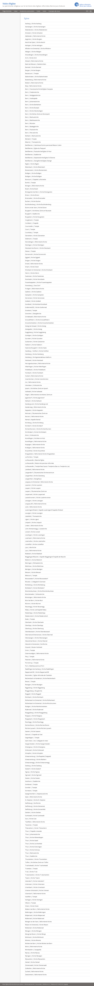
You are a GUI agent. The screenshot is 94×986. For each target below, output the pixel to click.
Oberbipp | (34, 625)
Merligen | (33, 569)
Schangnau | (35, 747)
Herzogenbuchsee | (37, 363)
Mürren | (33, 603)
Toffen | (36, 862)
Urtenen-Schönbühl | (37, 890)
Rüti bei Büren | (37, 725)
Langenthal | (35, 476)
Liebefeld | (33, 516)
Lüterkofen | (35, 541)
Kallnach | (33, 401)
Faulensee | (34, 276)
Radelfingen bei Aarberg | (39, 669)
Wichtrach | (34, 937)
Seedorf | (33, 769)
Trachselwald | (36, 865)
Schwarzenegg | (37, 763)
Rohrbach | (34, 697)
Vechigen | (34, 900)
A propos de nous (54, 11)
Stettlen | (33, 812)
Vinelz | (31, 906)
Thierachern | (36, 828)
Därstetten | (35, 236)
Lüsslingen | (35, 535)
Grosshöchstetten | (39, 323)
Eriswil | (34, 264)
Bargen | (32, 70)
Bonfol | (30, 183)
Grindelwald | (35, 317)
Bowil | (31, 189)
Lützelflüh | (34, 544)
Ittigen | (38, 395)
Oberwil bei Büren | (36, 641)
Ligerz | (32, 519)
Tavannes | (31, 825)
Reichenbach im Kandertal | (40, 678)
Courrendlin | (32, 226)
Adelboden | (35, 36)
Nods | (30, 619)
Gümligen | (34, 335)
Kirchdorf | (34, 426)
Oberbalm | (34, 622)
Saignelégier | (32, 738)
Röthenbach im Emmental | (40, 700)
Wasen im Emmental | (36, 925)
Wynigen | (33, 956)
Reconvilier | (38, 675)
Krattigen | (35, 448)
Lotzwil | (32, 532)
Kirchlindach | (35, 432)
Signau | (32, 772)
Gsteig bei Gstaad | (35, 326)
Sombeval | (31, 784)
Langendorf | (39, 473)
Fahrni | (32, 273)
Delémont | (31, 239)
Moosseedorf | (36, 579)
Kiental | (32, 420)
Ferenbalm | (34, 279)
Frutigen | (34, 289)
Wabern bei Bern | (37, 909)
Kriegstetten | (40, 454)
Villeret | (30, 903)
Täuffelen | (35, 822)
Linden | (34, 526)
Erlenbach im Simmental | (38, 270)
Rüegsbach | (35, 719)
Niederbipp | (35, 613)
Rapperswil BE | (37, 672)
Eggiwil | (32, 257)
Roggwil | (33, 694)
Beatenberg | (35, 80)
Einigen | (32, 261)
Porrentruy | (31, 663)
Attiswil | (34, 61)
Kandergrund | (36, 404)
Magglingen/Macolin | (45, 557)
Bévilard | (31, 139)
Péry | (29, 657)
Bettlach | (33, 136)
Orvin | (30, 650)
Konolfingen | (35, 438)
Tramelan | (31, 869)
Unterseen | (34, 884)
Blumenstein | (36, 170)
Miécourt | (31, 575)
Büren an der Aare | (36, 207)
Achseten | (34, 33)
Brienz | (32, 195)
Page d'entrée (7, 11)
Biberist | (33, 142)
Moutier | (35, 582)
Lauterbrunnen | (38, 497)
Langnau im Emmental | (39, 482)
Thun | (33, 831)
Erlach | (32, 267)
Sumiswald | (34, 816)
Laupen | (33, 488)
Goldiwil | (33, 301)
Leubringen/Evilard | (44, 510)
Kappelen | (34, 410)
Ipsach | (36, 388)
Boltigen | (33, 176)
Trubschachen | (37, 875)
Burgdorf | (38, 211)
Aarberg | (33, 24)
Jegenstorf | (34, 398)
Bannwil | (33, 67)
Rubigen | (36, 706)
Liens (44, 11)
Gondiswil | (36, 304)
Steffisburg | (33, 803)
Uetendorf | (34, 881)
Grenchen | (33, 314)
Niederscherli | (36, 616)
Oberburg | (34, 628)
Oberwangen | (36, 638)
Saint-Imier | (36, 741)
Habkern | (33, 345)
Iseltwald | (33, 391)
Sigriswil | (33, 775)
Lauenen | (33, 485)
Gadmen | (33, 292)
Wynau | (32, 953)
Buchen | (33, 201)
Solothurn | (32, 781)
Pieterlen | (34, 660)
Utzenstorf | (35, 893)
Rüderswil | (34, 710)
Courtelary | (31, 232)
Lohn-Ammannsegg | (36, 529)
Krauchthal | (35, 451)
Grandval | (31, 310)
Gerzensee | (34, 298)
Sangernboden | (37, 744)
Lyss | (30, 547)
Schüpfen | (34, 753)
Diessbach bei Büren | (38, 248)
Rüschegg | (34, 722)
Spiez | (33, 797)
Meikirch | (33, 560)
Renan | (30, 681)
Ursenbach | (35, 887)
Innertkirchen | (36, 379)
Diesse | (30, 251)
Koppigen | (35, 444)
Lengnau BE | (35, 504)
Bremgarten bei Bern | (38, 192)
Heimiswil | (34, 360)
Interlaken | (33, 385)
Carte (38, 11)
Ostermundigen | (37, 653)
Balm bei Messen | (35, 64)
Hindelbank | (35, 370)
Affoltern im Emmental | (38, 48)
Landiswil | (34, 469)
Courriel (66, 984)
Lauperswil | (35, 494)
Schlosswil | (34, 750)
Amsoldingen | (36, 55)
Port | (34, 666)
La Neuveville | (34, 460)
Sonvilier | (31, 787)
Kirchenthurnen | (38, 429)
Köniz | (32, 435)
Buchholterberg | (38, 204)
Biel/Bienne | (43, 145)
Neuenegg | (34, 607)
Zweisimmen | (36, 975)
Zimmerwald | (35, 965)
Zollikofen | (35, 968)
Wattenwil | (34, 928)
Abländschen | (36, 30)
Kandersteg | (35, 407)
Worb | (33, 946)
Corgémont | (32, 220)
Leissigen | (34, 501)
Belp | (33, 86)
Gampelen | (34, 295)
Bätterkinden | (36, 77)
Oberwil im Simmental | (36, 644)
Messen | (33, 572)
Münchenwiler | (34, 594)
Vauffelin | (31, 897)
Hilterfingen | (35, 367)
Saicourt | (33, 734)
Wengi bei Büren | (35, 934)
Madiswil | (33, 554)
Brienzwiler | (35, 198)
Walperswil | (35, 915)
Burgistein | (34, 217)
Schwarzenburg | (38, 756)
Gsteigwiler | (33, 329)
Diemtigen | (34, 245)
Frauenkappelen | (38, 282)
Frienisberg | (32, 285)
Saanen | (32, 731)
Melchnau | (34, 566)
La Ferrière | (31, 457)
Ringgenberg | (33, 691)
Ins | (33, 382)
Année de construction (27, 11)
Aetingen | (33, 45)
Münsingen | (35, 597)
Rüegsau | (33, 716)
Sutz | (30, 819)
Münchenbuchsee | (39, 591)
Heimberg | (34, 354)
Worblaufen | (33, 950)
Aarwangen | (35, 27)
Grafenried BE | (36, 307)
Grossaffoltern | (37, 320)
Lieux (15, 11)
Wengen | (33, 931)
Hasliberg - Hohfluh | (37, 351)
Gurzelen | (33, 338)
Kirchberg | (34, 423)
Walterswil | (34, 918)
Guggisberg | (35, 332)
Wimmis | (33, 940)
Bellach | (34, 83)
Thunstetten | (36, 859)
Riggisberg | (35, 688)
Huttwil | (34, 376)
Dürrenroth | (35, 254)
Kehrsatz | (36, 413)
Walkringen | (35, 912)
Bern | (39, 89)
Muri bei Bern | (34, 600)
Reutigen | (33, 685)
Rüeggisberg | (36, 713)
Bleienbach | (35, 167)
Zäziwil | (32, 962)
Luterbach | (35, 538)
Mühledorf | (34, 588)
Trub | (31, 872)
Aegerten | (33, 39)
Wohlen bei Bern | (38, 943)
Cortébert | (31, 223)
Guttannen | (35, 342)
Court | (30, 229)
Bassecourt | (32, 73)
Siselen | (32, 778)
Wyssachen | (35, 959)
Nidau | (35, 610)
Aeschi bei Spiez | (35, 42)
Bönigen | (34, 186)
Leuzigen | (34, 513)
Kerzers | (34, 416)
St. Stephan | (35, 800)
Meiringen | (34, 563)
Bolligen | (33, 173)
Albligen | (33, 52)
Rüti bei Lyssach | (38, 728)
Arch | (31, 58)
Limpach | (33, 522)
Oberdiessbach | (37, 632)
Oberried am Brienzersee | (39, 635)
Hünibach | (34, 373)
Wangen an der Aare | (38, 922)
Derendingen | (36, 242)
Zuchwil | (34, 971)
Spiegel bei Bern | (36, 794)
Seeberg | (33, 766)
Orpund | (33, 647)
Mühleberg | (35, 585)
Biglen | (32, 164)
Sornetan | (31, 791)
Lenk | (33, 507)
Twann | (32, 878)
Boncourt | (35, 179)
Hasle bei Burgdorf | (36, 348)
